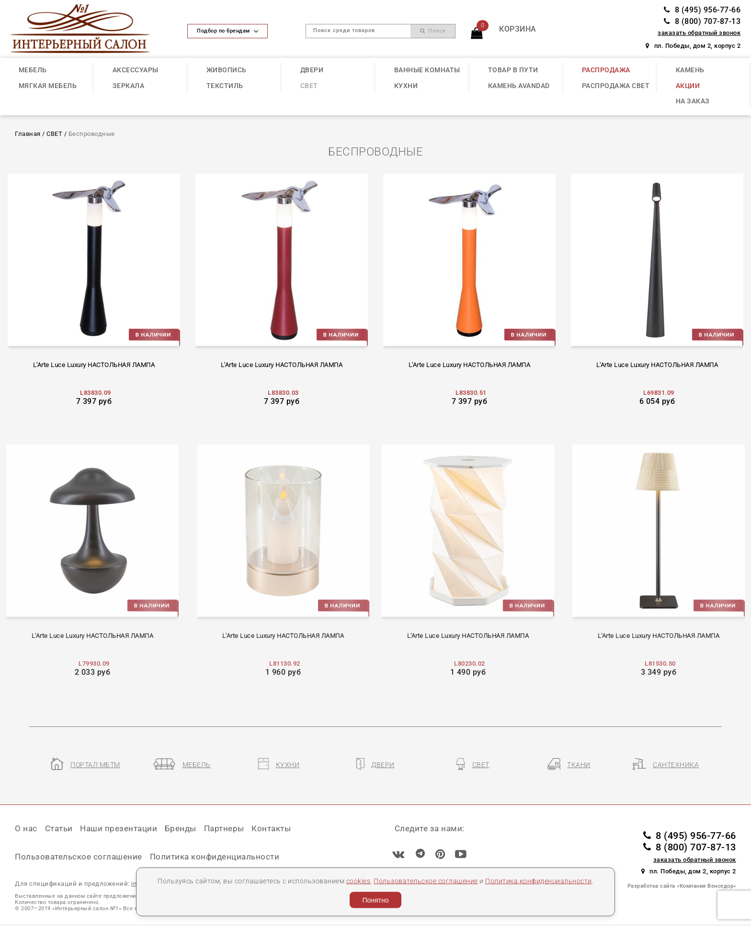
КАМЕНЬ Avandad (519, 85)
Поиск (432, 31)
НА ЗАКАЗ (693, 101)
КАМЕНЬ (690, 70)
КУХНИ (406, 85)
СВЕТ (309, 85)
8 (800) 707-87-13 (702, 21)
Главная (28, 133)
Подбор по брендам (227, 31)
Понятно (375, 900)
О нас (26, 828)
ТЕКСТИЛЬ (224, 85)
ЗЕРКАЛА (129, 85)
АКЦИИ (688, 85)
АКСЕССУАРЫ (136, 70)
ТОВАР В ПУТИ (513, 70)
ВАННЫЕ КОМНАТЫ (427, 70)
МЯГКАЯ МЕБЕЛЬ (48, 85)
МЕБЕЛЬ (33, 70)
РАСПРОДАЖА (606, 70)
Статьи (59, 828)
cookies (358, 880)
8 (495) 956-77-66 (702, 9)
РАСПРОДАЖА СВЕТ (616, 85)
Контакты (271, 828)
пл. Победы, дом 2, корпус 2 (693, 45)
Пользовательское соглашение (426, 880)
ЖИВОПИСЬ (226, 70)
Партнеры (224, 828)
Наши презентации (118, 828)
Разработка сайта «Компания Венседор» (681, 886)
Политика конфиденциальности (538, 880)
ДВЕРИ (312, 70)
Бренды (180, 828)
